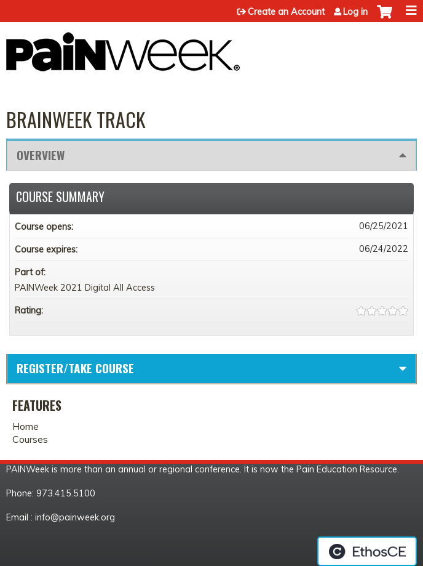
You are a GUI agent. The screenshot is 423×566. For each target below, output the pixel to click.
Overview (41, 155)
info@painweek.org (75, 517)
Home (25, 426)
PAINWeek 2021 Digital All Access (85, 287)
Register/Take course (75, 368)
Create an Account (286, 11)
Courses (30, 439)
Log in (355, 11)
